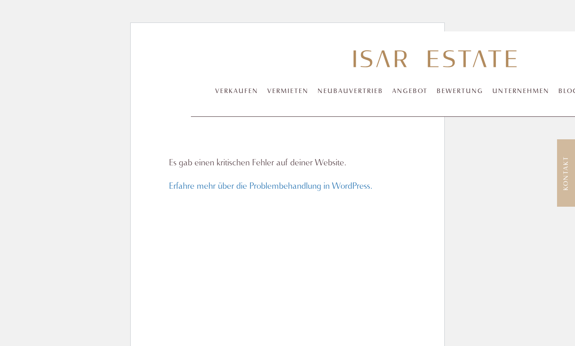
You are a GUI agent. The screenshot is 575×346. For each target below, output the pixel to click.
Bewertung (460, 91)
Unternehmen (520, 91)
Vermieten (288, 91)
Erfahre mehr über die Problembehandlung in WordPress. (270, 186)
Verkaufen (236, 91)
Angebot (410, 91)
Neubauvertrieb (350, 91)
